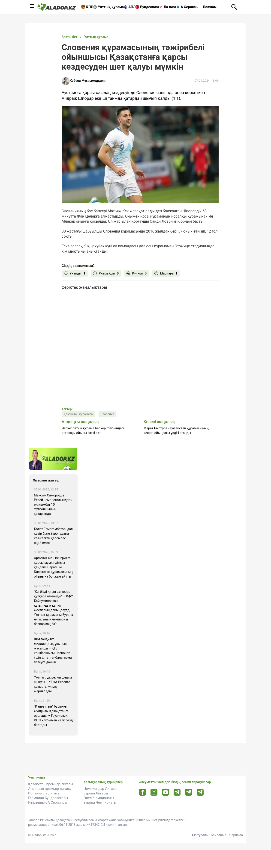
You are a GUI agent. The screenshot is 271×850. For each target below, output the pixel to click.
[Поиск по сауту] (234, 7)
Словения (107, 414)
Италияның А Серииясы (47, 802)
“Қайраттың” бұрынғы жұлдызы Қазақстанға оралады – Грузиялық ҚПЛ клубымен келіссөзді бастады (53, 716)
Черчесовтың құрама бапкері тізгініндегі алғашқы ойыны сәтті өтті (93, 430)
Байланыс (218, 835)
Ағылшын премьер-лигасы (50, 789)
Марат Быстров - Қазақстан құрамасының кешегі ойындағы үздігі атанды (176, 430)
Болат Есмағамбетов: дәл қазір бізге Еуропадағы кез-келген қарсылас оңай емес (53, 536)
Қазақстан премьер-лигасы (50, 784)
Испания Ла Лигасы (44, 793)
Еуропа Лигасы (96, 793)
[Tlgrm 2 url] (200, 792)
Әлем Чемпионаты (99, 798)
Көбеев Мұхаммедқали (87, 81)
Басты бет (69, 37)
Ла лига (170, 7)
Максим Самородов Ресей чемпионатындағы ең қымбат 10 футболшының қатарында (53, 504)
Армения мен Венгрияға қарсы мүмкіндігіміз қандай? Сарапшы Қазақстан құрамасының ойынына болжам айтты (53, 567)
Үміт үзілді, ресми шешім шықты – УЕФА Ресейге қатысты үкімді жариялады (53, 684)
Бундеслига (149, 7)
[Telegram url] (177, 792)
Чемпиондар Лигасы (100, 789)
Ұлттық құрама (111, 7)
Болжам (210, 7)
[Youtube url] (165, 792)
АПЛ (132, 7)
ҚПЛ (89, 7)
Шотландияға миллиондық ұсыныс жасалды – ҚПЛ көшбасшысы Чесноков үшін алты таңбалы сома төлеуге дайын (53, 650)
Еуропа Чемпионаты (100, 802)
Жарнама (236, 835)
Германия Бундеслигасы (48, 798)
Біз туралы (200, 835)
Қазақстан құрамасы (78, 414)
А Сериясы (190, 7)
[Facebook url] (142, 792)
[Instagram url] (154, 792)
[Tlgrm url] (188, 792)
